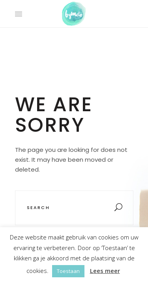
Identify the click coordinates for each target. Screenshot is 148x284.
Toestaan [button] (68, 271)
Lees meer (105, 271)
